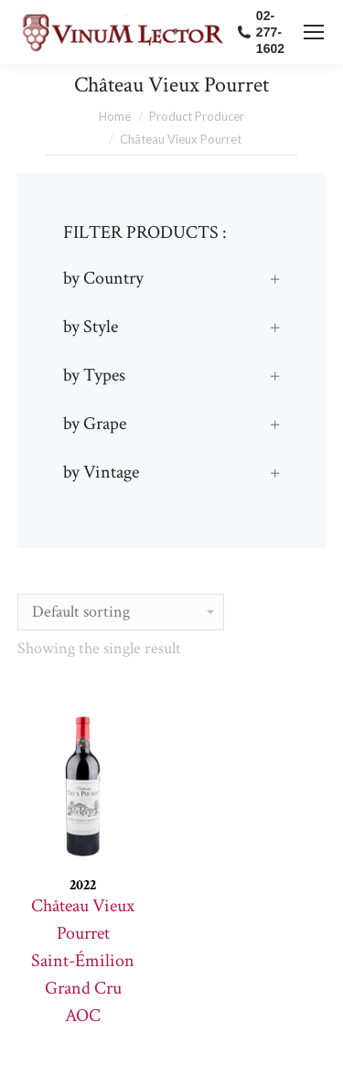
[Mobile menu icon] (314, 32)
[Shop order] (120, 612)
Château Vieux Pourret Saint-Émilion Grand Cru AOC (82, 960)
